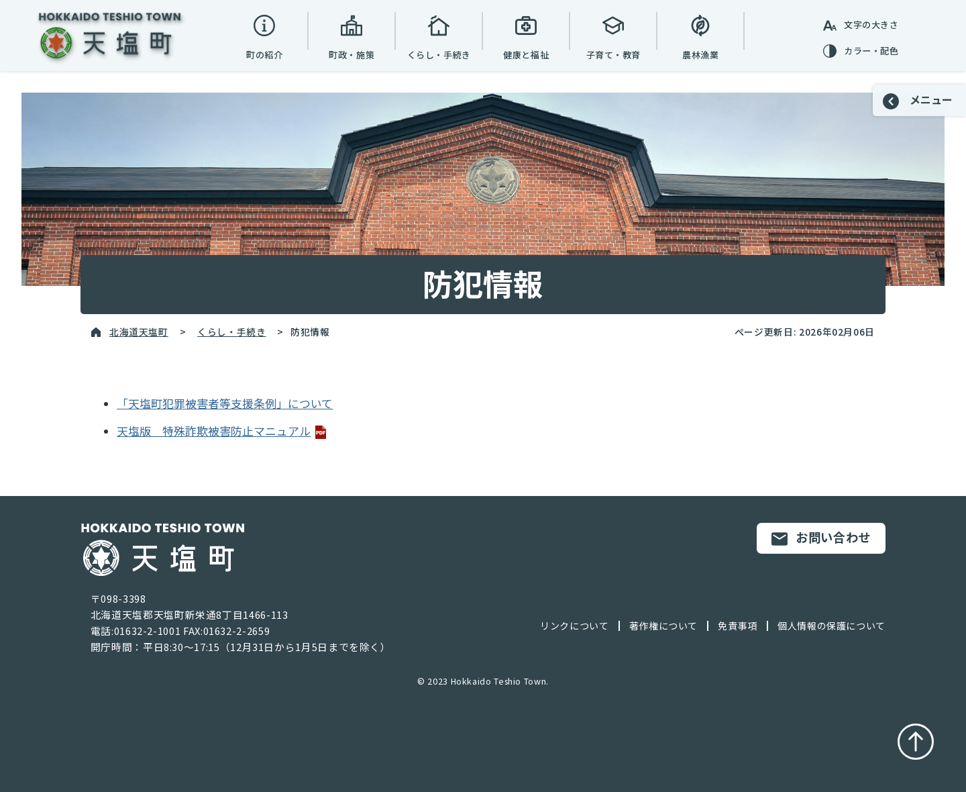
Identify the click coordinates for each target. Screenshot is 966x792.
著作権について (663, 625)
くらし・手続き (231, 331)
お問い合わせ (821, 537)
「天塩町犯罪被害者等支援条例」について (225, 403)
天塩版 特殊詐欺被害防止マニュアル (222, 431)
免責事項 (737, 625)
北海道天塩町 (138, 331)
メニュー (918, 100)
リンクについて (574, 625)
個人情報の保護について (831, 625)
